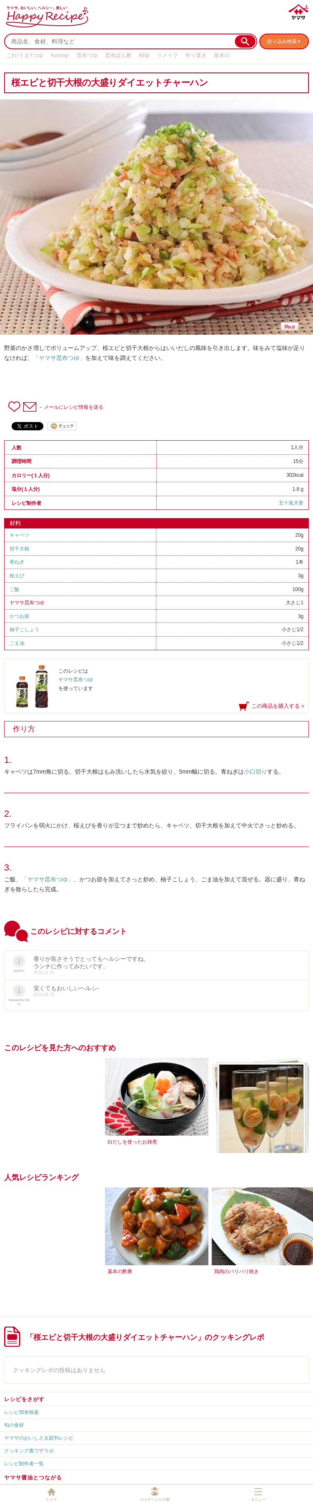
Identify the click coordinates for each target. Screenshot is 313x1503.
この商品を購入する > (277, 706)
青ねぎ (17, 562)
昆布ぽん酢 (118, 55)
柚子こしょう (24, 629)
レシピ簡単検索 (21, 1412)
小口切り (255, 771)
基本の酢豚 (120, 1271)
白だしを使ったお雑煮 (132, 1142)
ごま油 (17, 643)
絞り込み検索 (282, 41)
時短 (144, 55)
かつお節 (19, 616)
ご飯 (14, 589)
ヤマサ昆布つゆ (27, 603)
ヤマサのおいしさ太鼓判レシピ (39, 1438)
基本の (222, 55)
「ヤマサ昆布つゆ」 (59, 358)
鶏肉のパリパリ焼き (236, 1271)
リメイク (167, 55)
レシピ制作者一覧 (24, 1464)
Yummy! (59, 55)
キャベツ (19, 535)
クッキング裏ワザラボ (29, 1451)
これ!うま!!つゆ (24, 55)
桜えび (17, 576)
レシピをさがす (24, 1399)
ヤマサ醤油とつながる (33, 1477)
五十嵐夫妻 (291, 503)
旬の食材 (14, 1425)
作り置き (196, 55)
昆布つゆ (87, 55)
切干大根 (19, 549)
